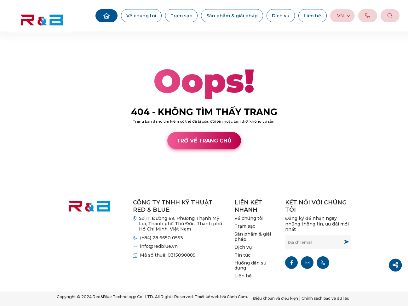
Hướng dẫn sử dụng (250, 265)
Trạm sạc (181, 16)
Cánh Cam (46, 182)
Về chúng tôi (141, 16)
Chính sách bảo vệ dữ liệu (325, 298)
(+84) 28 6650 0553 (161, 238)
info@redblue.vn (159, 246)
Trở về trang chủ (204, 140)
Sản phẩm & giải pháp (232, 16)
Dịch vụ (281, 16)
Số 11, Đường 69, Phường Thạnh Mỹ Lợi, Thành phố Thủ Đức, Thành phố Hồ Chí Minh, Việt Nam (180, 223)
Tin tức (242, 255)
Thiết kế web (13, 182)
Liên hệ (312, 16)
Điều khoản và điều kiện (275, 298)
